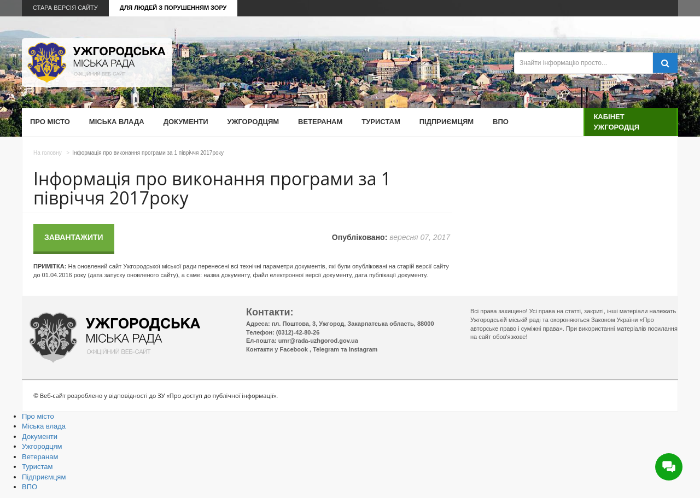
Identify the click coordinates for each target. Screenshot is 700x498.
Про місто (50, 122)
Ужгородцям (253, 122)
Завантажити (73, 237)
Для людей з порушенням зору (173, 7)
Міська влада (116, 122)
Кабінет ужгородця (616, 122)
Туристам (380, 122)
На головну (47, 153)
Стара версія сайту (65, 7)
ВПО (501, 122)
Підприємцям (446, 122)
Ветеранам (320, 122)
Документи (186, 122)
